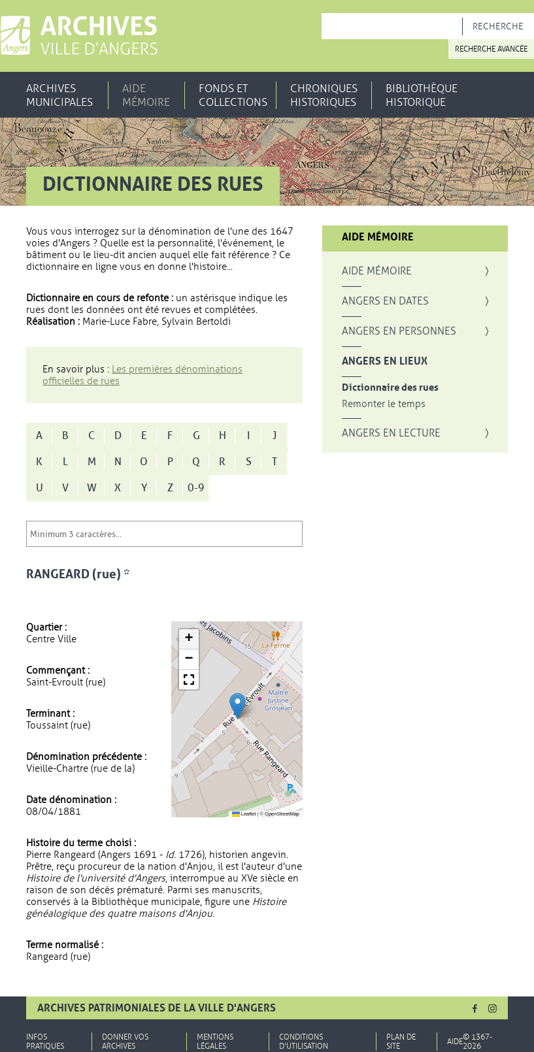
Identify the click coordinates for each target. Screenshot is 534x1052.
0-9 (196, 488)
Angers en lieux (384, 361)
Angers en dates (385, 301)
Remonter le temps (384, 404)
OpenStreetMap (282, 814)
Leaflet (244, 814)
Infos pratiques (45, 1041)
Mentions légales (215, 1041)
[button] (237, 706)
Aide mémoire (146, 95)
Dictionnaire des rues (390, 388)
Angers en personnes (399, 331)
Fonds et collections (233, 95)
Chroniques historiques (324, 95)
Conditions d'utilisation (303, 1041)
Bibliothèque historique (422, 95)
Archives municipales (59, 95)
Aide (455, 1041)
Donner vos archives (125, 1041)
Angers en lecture (391, 433)
